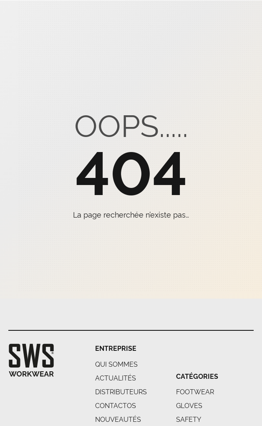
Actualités (115, 377)
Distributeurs (121, 391)
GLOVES (189, 405)
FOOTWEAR (195, 391)
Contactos (115, 405)
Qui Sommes (116, 363)
